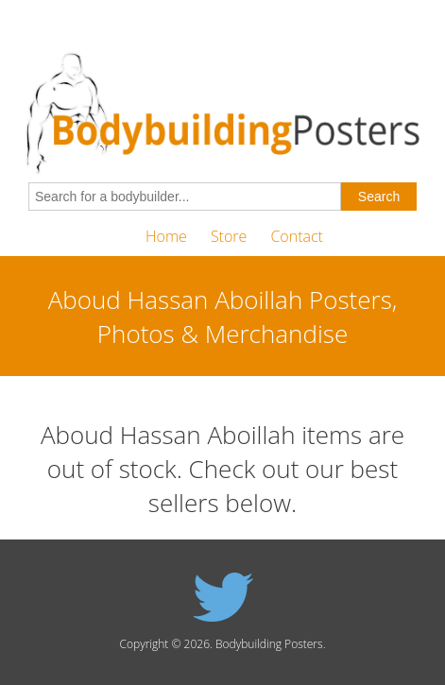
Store (229, 236)
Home (166, 236)
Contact (296, 236)
